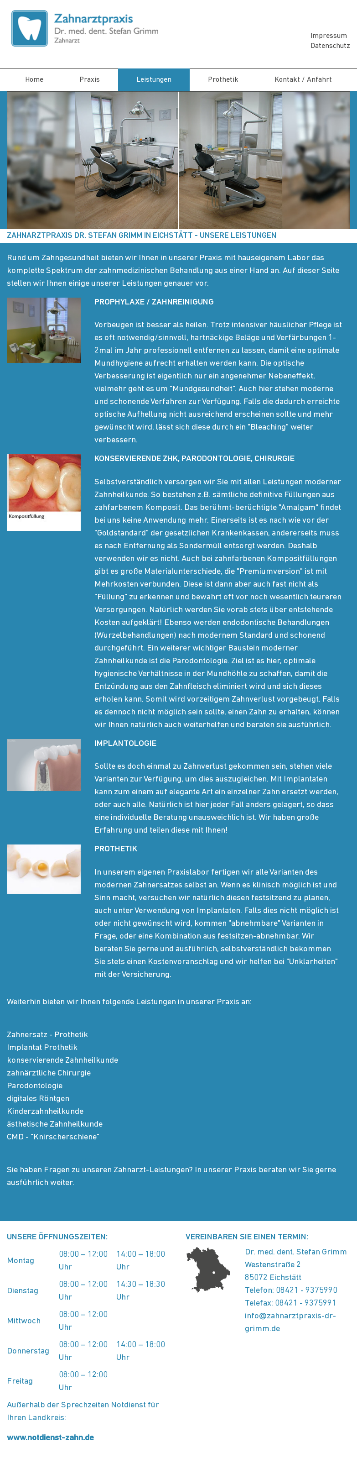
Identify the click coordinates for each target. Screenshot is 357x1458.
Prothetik (223, 80)
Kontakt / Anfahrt (303, 80)
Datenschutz (330, 46)
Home (34, 80)
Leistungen (153, 80)
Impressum (328, 36)
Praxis (89, 80)
